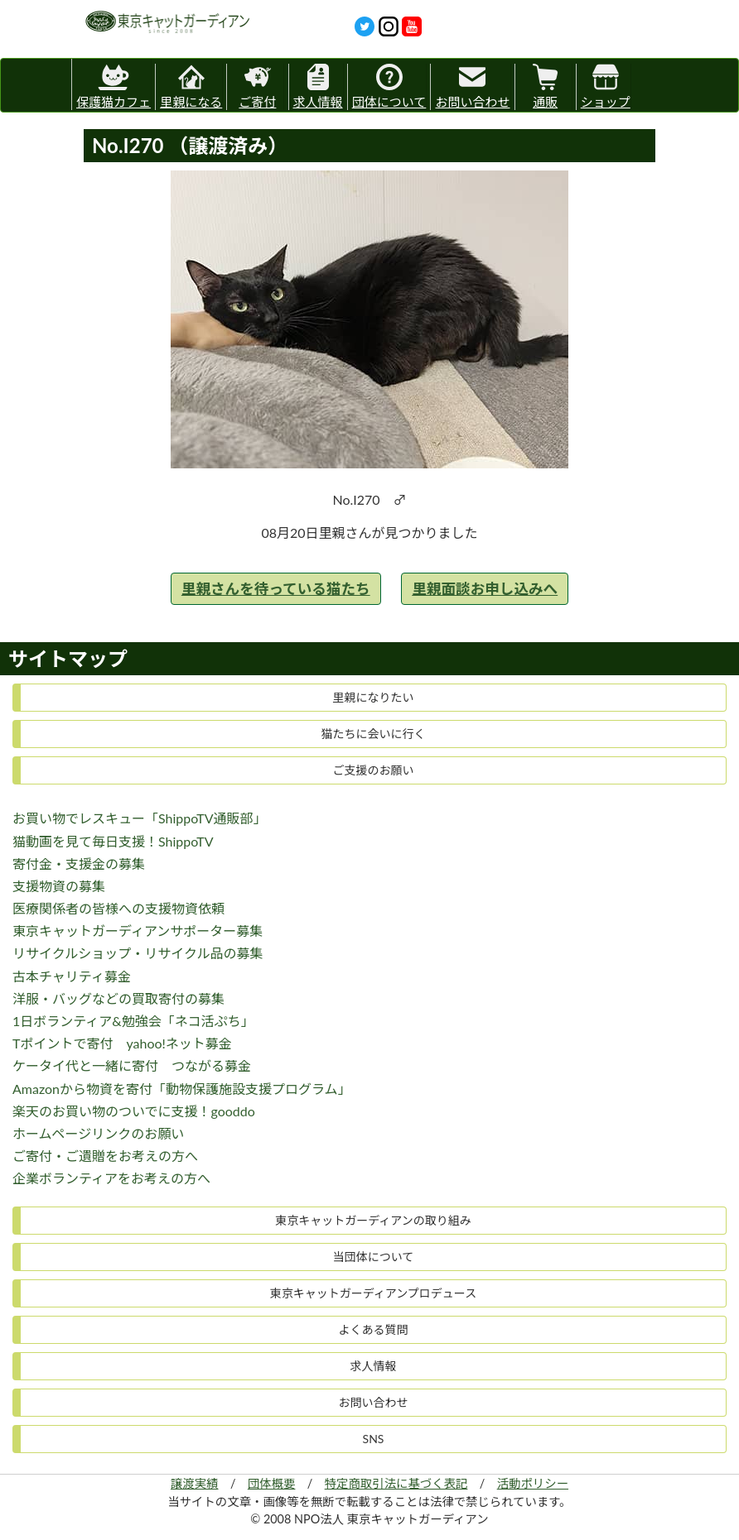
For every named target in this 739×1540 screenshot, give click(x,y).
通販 (545, 86)
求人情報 (318, 86)
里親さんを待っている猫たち (275, 588)
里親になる (191, 86)
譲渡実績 (195, 1483)
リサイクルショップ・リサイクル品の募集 (137, 953)
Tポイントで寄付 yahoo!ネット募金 (122, 1043)
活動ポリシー (532, 1483)
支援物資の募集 (58, 886)
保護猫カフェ (113, 84)
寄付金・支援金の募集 (78, 863)
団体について (389, 86)
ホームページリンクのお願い (98, 1133)
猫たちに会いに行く (373, 734)
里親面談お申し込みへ (485, 588)
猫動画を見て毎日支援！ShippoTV (113, 841)
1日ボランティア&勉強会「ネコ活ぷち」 (133, 1021)
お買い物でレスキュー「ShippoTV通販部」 (139, 818)
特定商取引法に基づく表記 (396, 1483)
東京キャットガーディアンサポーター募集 (137, 930)
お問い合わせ (472, 86)
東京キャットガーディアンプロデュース (373, 1293)
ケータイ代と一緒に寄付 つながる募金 (131, 1065)
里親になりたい (373, 697)
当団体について (373, 1257)
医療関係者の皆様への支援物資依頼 (118, 908)
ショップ (605, 86)
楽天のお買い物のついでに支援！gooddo (133, 1111)
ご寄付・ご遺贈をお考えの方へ (105, 1155)
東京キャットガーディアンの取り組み (373, 1220)
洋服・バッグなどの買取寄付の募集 (118, 998)
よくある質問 (373, 1329)
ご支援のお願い (373, 770)
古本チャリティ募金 (71, 976)
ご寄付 (257, 86)
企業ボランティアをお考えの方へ (111, 1178)
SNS (373, 1439)
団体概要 (272, 1483)
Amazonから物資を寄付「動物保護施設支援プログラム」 (181, 1088)
